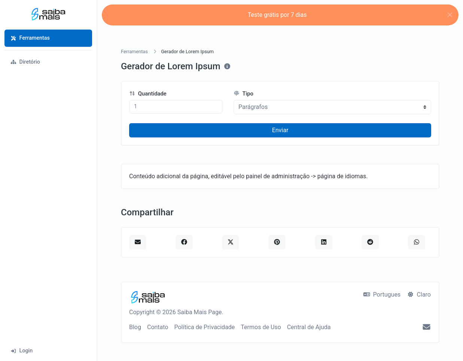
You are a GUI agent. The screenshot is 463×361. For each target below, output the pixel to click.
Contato (157, 327)
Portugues (381, 294)
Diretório (25, 62)
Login (21, 351)
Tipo (243, 93)
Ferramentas (30, 38)
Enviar (280, 130)
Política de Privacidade (204, 327)
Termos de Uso (261, 327)
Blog (135, 327)
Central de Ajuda (309, 327)
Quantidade (148, 93)
